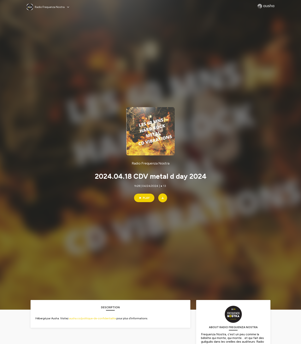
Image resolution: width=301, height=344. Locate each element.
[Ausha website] (265, 6)
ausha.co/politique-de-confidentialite (92, 318)
